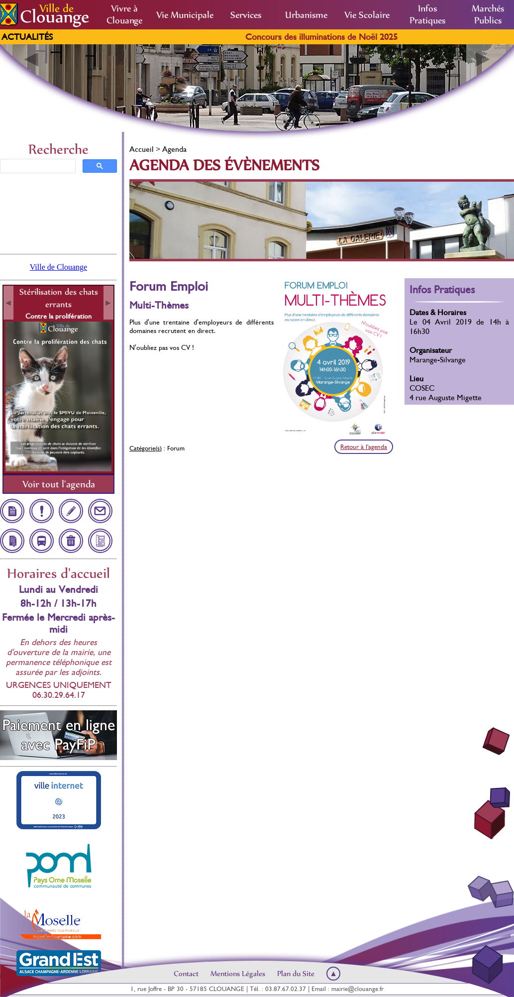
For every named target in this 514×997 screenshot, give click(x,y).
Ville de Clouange (58, 267)
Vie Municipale (184, 15)
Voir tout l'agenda (58, 484)
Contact (186, 974)
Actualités (27, 37)
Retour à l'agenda (363, 446)
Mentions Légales (237, 974)
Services (245, 15)
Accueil (141, 149)
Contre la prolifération (58, 316)
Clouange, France (58, 212)
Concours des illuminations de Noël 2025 (331, 37)
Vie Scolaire (367, 15)
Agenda (174, 149)
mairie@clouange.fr (357, 989)
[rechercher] (37, 166)
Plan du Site (295, 974)
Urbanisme (306, 15)
